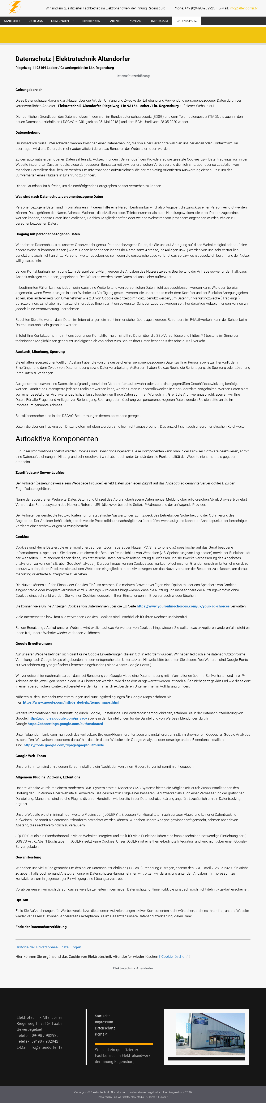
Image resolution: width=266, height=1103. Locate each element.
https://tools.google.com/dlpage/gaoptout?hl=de (64, 745)
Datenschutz (186, 21)
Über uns (36, 21)
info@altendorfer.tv (243, 8)
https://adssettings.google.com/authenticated (65, 724)
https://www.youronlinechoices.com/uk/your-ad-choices (183, 606)
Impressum (159, 21)
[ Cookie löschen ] (174, 956)
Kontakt (136, 21)
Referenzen (91, 21)
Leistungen (64, 21)
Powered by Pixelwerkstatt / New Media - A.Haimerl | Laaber (133, 1097)
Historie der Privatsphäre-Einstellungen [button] (48, 947)
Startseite (12, 21)
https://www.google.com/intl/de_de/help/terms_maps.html (71, 702)
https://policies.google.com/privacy (58, 718)
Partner (115, 21)
